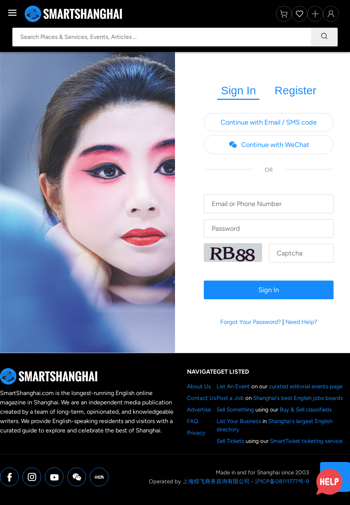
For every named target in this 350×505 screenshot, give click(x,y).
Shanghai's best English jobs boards (298, 398)
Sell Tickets (230, 441)
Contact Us (201, 398)
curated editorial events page (306, 386)
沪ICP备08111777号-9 (282, 481)
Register (295, 90)
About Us (199, 386)
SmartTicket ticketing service (306, 441)
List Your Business (239, 421)
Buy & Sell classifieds (306, 409)
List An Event (233, 386)
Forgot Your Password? (250, 321)
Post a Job (230, 398)
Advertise (199, 409)
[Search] (324, 37)
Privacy (196, 432)
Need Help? (301, 321)
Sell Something (235, 409)
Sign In (238, 90)
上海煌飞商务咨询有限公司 (216, 481)
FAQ (192, 421)
